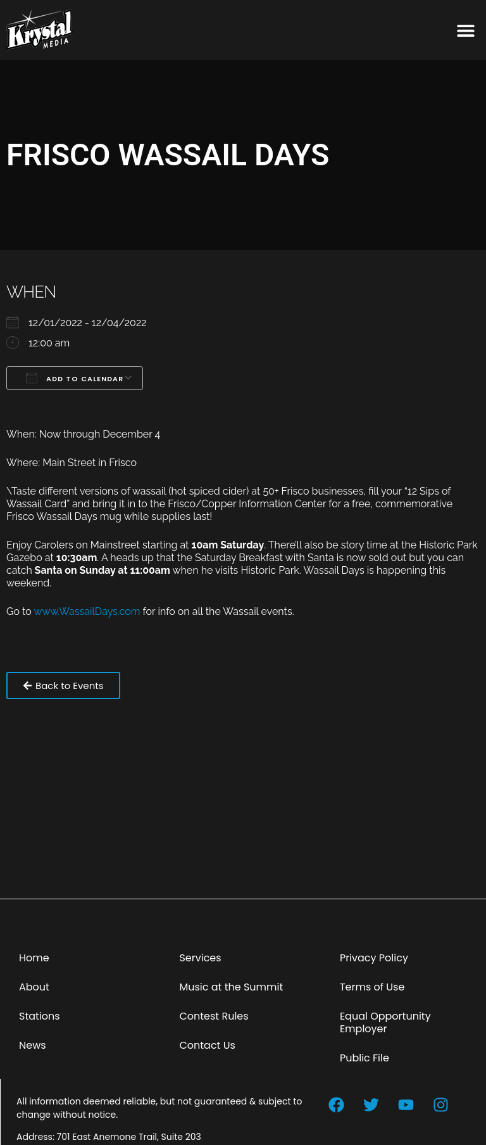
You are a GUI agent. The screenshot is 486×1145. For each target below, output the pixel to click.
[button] (465, 30)
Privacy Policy (374, 958)
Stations (39, 1016)
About (34, 987)
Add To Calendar (74, 378)
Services (200, 958)
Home (34, 958)
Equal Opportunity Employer (385, 1022)
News (32, 1045)
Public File (364, 1058)
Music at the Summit (231, 987)
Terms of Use (372, 987)
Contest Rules (213, 1016)
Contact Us (207, 1045)
